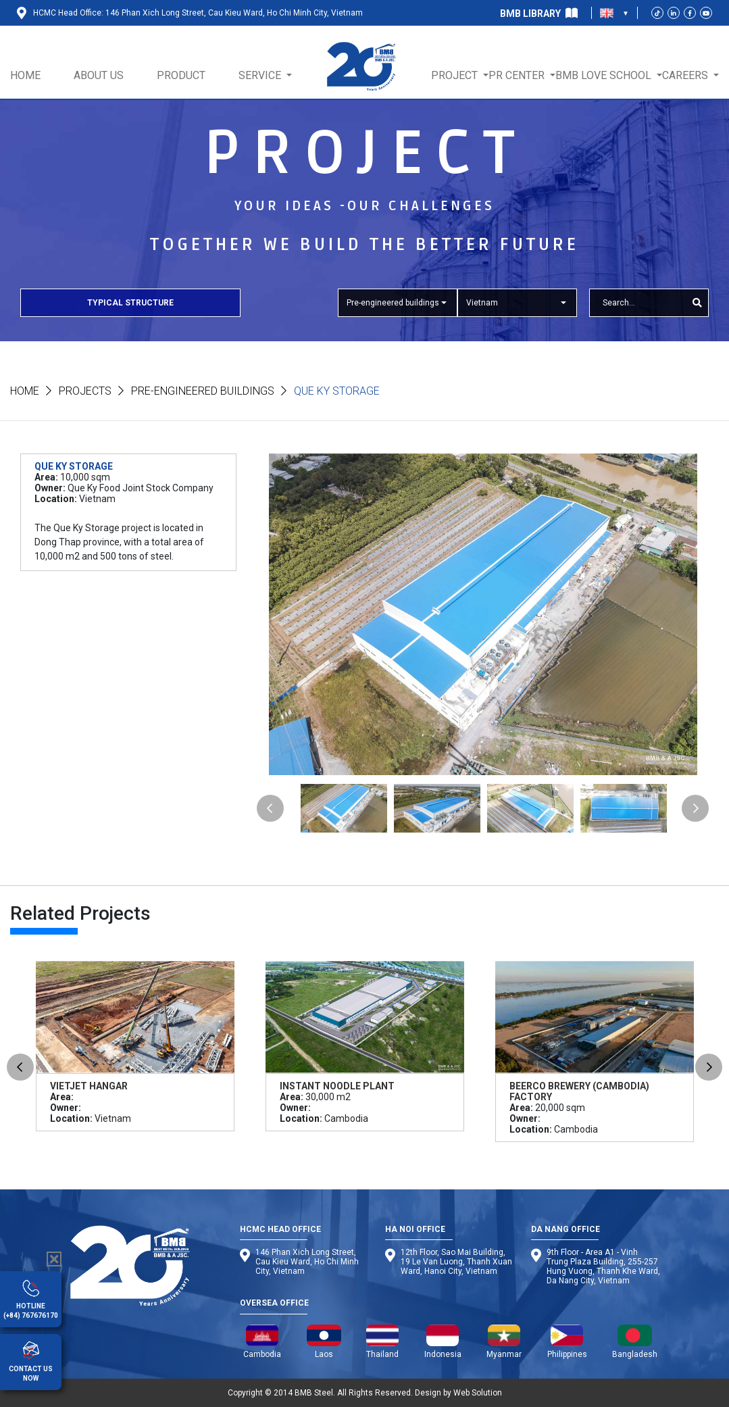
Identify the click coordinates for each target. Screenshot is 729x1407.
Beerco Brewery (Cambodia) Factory (579, 1091)
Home (24, 391)
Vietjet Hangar (89, 1086)
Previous (270, 808)
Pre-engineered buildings (202, 391)
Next (695, 808)
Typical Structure (130, 302)
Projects (85, 391)
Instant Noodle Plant (337, 1086)
